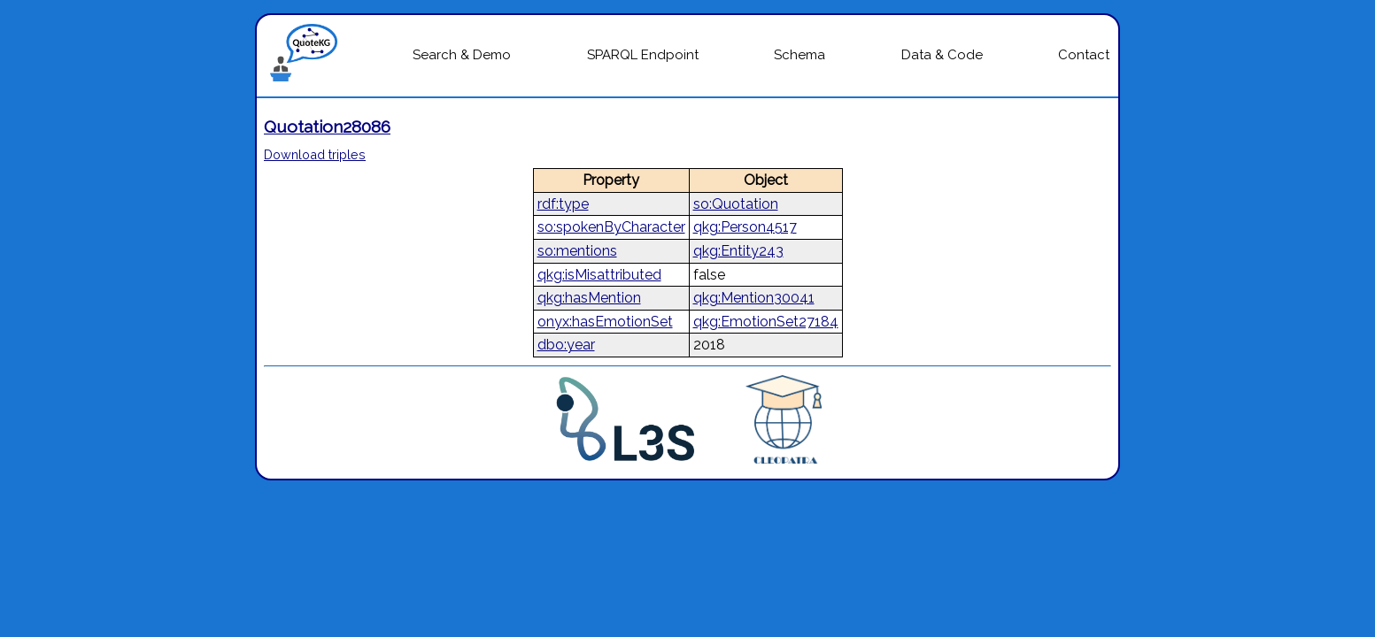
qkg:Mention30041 (754, 297)
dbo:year (566, 344)
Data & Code (942, 55)
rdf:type (563, 204)
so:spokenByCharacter (611, 227)
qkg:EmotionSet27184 (765, 321)
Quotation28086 (327, 126)
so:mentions (577, 250)
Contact (1083, 55)
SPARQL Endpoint (643, 55)
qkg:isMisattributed (599, 274)
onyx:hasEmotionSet (605, 321)
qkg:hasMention (589, 297)
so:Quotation (735, 204)
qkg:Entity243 (738, 250)
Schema (799, 55)
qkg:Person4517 (745, 227)
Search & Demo (462, 55)
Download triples (315, 154)
